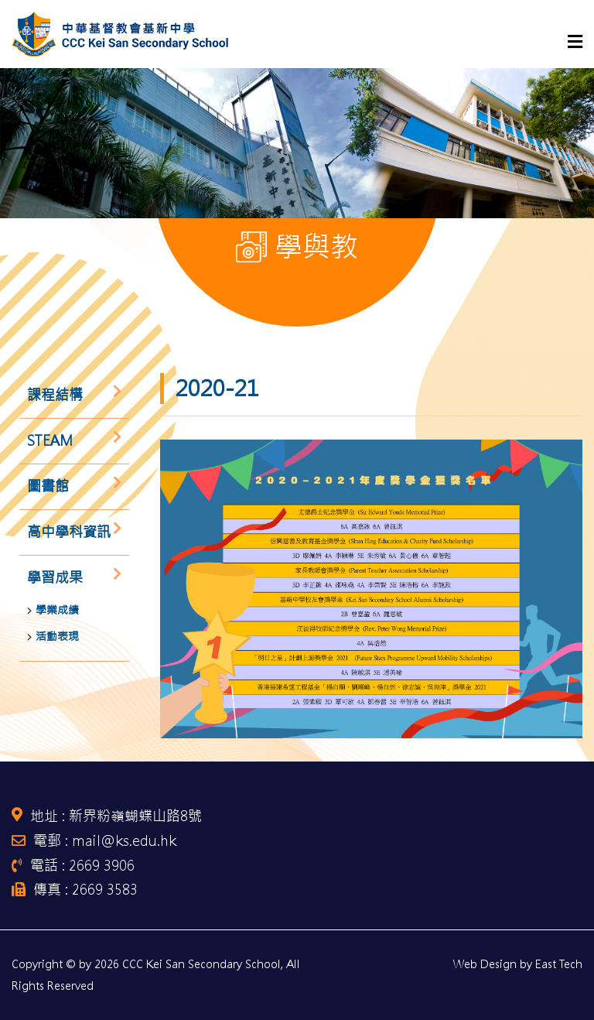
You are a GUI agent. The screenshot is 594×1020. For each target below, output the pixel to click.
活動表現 (57, 636)
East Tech (558, 964)
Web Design (485, 964)
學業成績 (57, 610)
